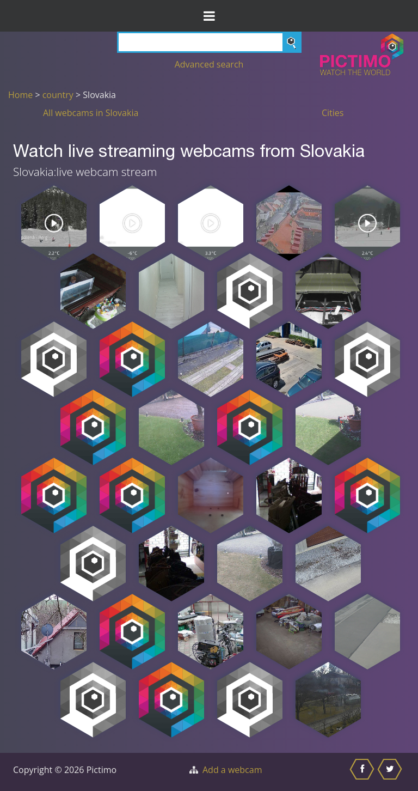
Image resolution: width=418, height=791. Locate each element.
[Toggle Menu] (209, 16)
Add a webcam (232, 770)
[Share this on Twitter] (391, 772)
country (57, 95)
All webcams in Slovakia (90, 113)
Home (20, 95)
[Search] (209, 42)
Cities (332, 113)
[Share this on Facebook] (363, 772)
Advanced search (209, 64)
